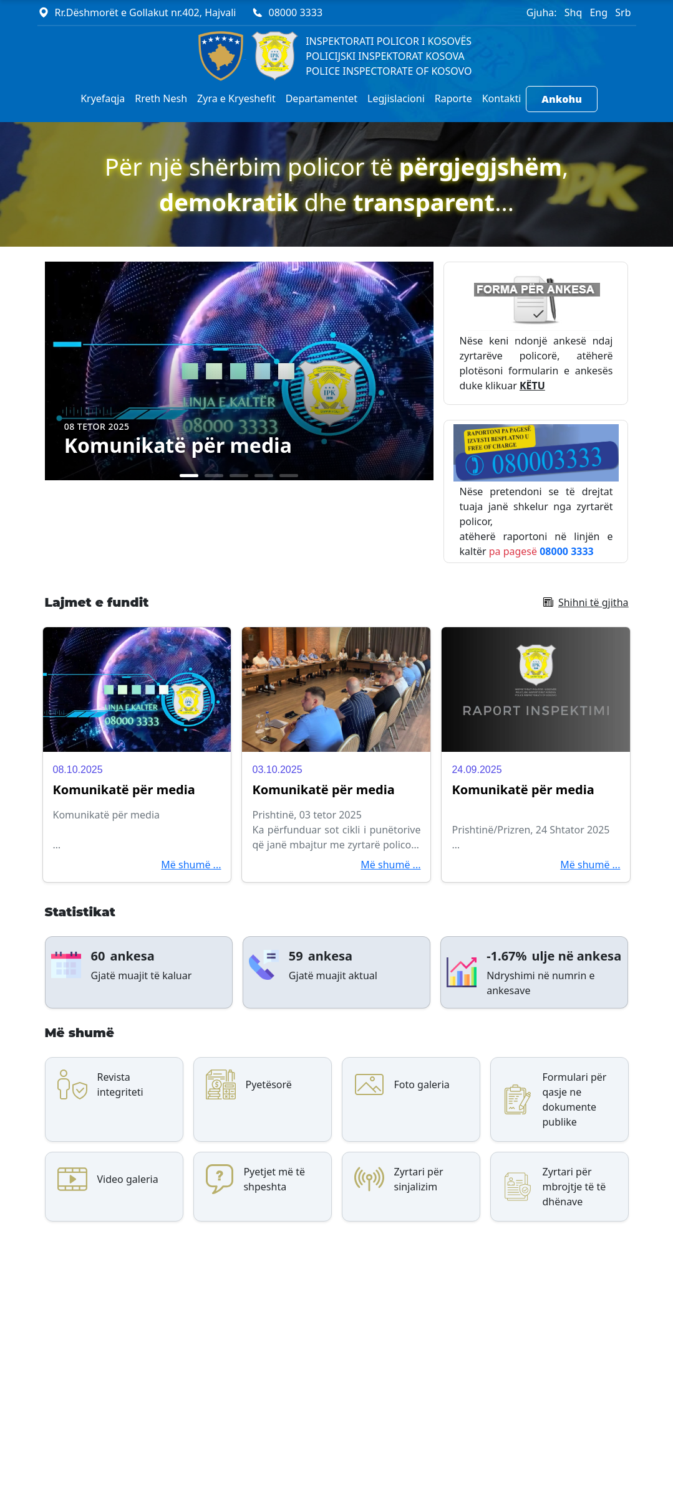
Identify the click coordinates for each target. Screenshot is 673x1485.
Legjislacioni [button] (396, 98)
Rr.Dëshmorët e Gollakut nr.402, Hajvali (145, 12)
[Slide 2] (214, 475)
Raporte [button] (453, 98)
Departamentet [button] (321, 98)
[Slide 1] (189, 475)
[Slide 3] (239, 475)
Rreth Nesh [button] (161, 98)
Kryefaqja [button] (102, 98)
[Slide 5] (288, 475)
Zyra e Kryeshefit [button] (236, 98)
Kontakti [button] (501, 98)
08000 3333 (296, 12)
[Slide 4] (263, 475)
